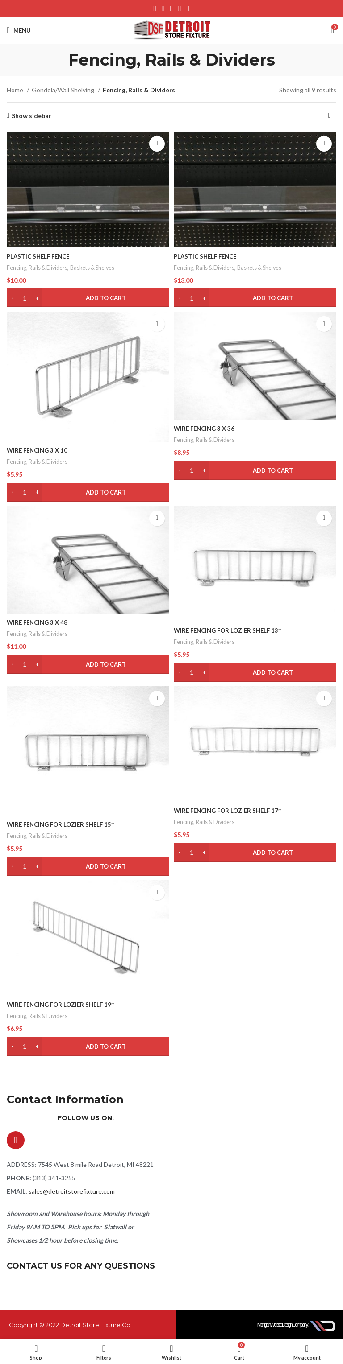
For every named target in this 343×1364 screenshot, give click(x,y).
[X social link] (163, 8)
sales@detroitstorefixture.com (72, 1191)
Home (16, 90)
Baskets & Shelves (96, 267)
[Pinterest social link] (171, 8)
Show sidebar (31, 115)
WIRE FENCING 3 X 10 (39, 450)
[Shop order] (329, 116)
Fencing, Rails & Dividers (38, 267)
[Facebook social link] (155, 8)
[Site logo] (171, 29)
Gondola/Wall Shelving (64, 90)
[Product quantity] (24, 297)
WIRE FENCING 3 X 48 (39, 622)
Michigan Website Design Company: (283, 1325)
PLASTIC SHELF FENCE (40, 256)
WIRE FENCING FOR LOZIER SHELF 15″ (64, 824)
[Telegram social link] (188, 8)
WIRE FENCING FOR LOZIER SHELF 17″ (231, 810)
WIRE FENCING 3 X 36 (206, 428)
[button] (88, 297)
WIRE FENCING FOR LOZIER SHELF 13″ (231, 630)
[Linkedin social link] (180, 8)
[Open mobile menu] (18, 30)
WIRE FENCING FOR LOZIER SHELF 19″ (64, 1004)
